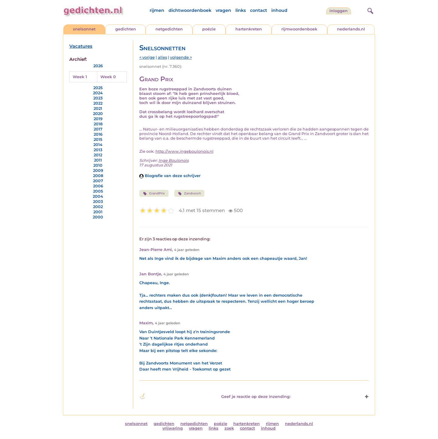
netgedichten (169, 29)
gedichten (125, 29)
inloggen (338, 11)
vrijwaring (172, 428)
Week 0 (108, 77)
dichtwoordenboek (190, 10)
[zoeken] (369, 10)
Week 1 (80, 77)
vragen (223, 10)
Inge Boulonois (173, 160)
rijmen (157, 10)
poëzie (209, 29)
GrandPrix (154, 193)
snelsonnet (84, 29)
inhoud (279, 10)
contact (258, 10)
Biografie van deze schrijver (169, 175)
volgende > (181, 57)
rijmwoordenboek (299, 29)
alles (162, 57)
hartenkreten (248, 29)
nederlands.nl (351, 29)
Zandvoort (189, 193)
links (240, 10)
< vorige (147, 57)
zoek (229, 428)
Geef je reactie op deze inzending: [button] (214, 396)
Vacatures (80, 46)
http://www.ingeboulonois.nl (184, 151)
